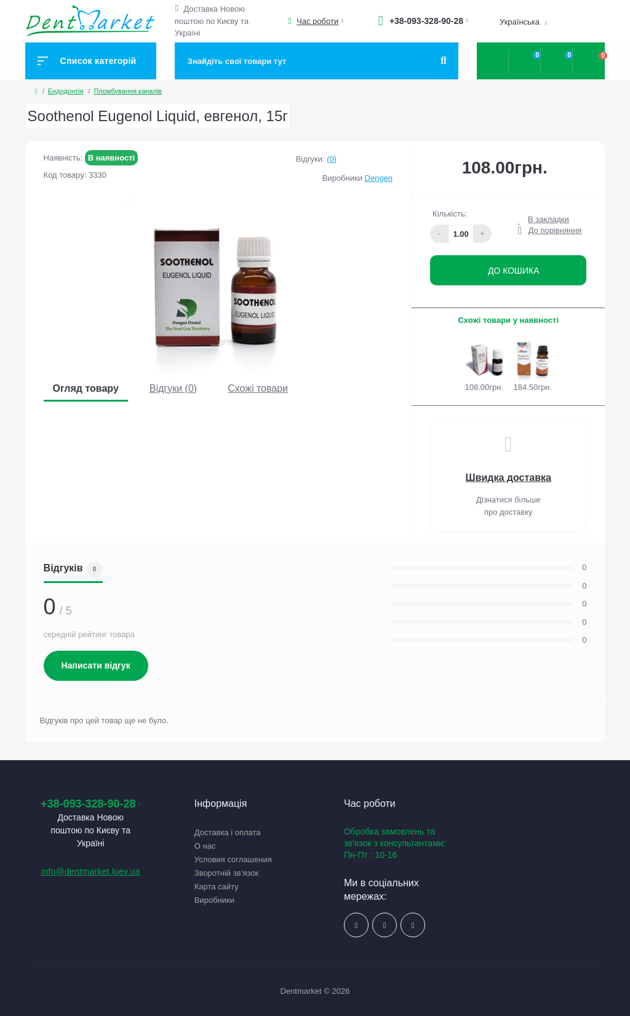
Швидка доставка (508, 477)
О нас (205, 846)
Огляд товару (86, 388)
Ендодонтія (66, 91)
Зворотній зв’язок (226, 873)
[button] (179, 8)
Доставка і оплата (227, 832)
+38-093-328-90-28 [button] (91, 804)
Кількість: (450, 213)
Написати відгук (96, 665)
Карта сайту (216, 886)
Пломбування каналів (128, 91)
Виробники (214, 900)
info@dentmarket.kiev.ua (90, 871)
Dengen (379, 178)
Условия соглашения (233, 859)
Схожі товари (258, 388)
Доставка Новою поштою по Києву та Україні (212, 21)
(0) (332, 159)
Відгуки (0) (173, 388)
